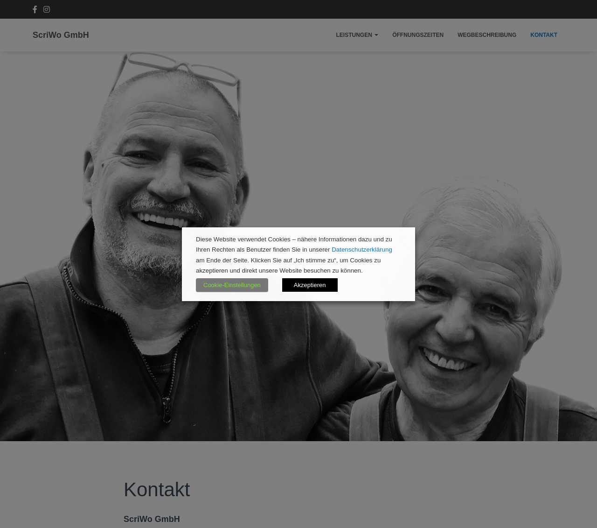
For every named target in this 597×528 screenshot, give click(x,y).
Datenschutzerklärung (362, 249)
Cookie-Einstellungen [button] (232, 285)
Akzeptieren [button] (310, 285)
